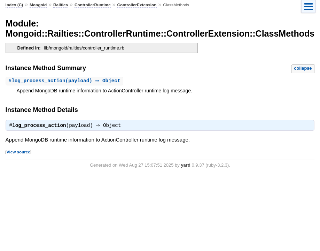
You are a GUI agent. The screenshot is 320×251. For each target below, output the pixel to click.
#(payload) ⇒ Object (65, 81)
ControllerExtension (137, 4)
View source (18, 153)
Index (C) (14, 4)
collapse (303, 68)
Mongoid (38, 4)
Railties (60, 4)
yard (185, 166)
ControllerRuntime (93, 4)
